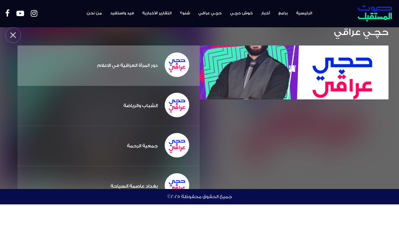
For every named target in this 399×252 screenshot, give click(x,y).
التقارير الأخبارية (157, 13)
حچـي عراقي (210, 13)
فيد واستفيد (122, 13)
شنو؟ (185, 13)
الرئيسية (304, 13)
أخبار (265, 13)
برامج (283, 13)
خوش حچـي (241, 13)
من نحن (94, 13)
